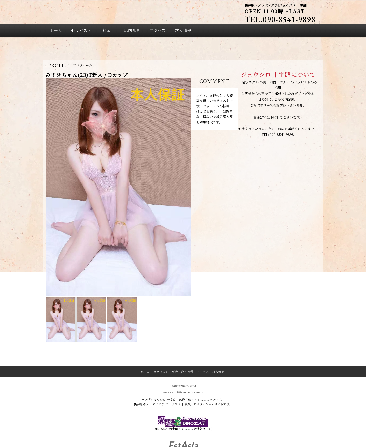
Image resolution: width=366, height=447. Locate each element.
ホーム (145, 350)
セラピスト (160, 350)
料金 (175, 350)
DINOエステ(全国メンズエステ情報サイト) (183, 402)
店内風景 (187, 350)
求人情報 (218, 350)
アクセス (203, 350)
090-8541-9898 (282, 112)
